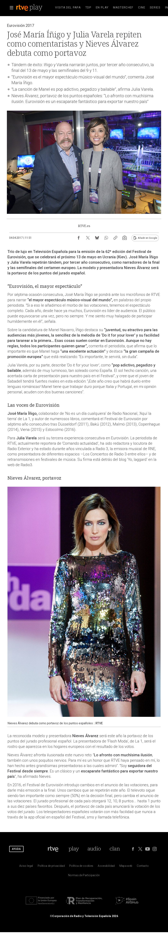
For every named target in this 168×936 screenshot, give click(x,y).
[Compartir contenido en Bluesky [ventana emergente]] (97, 237)
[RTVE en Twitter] (140, 849)
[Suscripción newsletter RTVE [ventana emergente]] (124, 237)
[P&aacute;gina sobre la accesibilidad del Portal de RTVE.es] (106, 866)
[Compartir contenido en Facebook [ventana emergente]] (78, 237)
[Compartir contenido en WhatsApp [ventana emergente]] (106, 237)
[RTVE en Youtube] (147, 849)
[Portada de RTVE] (53, 849)
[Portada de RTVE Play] (73, 849)
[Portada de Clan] (115, 849)
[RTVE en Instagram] (155, 849)
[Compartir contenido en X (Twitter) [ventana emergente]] (87, 237)
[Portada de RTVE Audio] (94, 849)
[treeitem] (68, 7)
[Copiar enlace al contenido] (115, 237)
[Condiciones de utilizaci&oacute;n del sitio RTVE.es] (26, 866)
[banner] (34, 7)
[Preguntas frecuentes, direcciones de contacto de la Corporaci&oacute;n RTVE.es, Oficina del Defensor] (143, 866)
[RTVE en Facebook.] (133, 849)
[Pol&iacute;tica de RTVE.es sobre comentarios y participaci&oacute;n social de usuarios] (84, 876)
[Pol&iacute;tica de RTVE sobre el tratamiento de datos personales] (51, 866)
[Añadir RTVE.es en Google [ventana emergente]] (145, 238)
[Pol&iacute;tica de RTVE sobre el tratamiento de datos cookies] (81, 866)
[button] (11, 7)
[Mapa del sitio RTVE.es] (125, 866)
